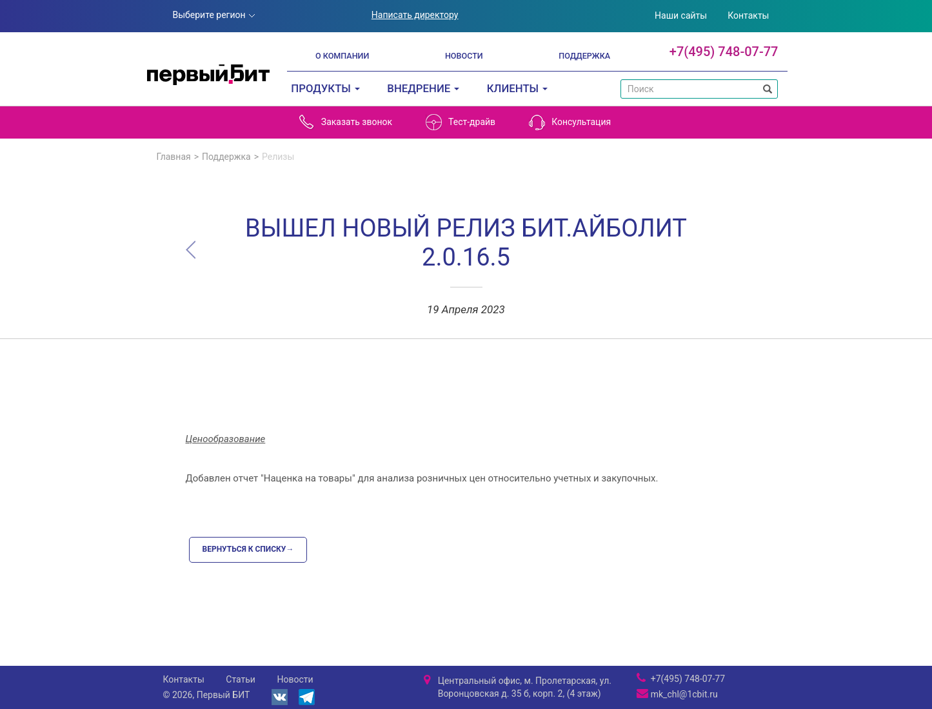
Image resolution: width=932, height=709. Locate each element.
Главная (174, 156)
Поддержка (584, 56)
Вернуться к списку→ (248, 549)
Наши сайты (681, 15)
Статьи (240, 679)
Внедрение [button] (423, 88)
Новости (464, 56)
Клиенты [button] (517, 88)
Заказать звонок (345, 122)
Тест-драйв (460, 122)
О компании (342, 56)
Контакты (748, 15)
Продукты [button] (325, 88)
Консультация (570, 122)
